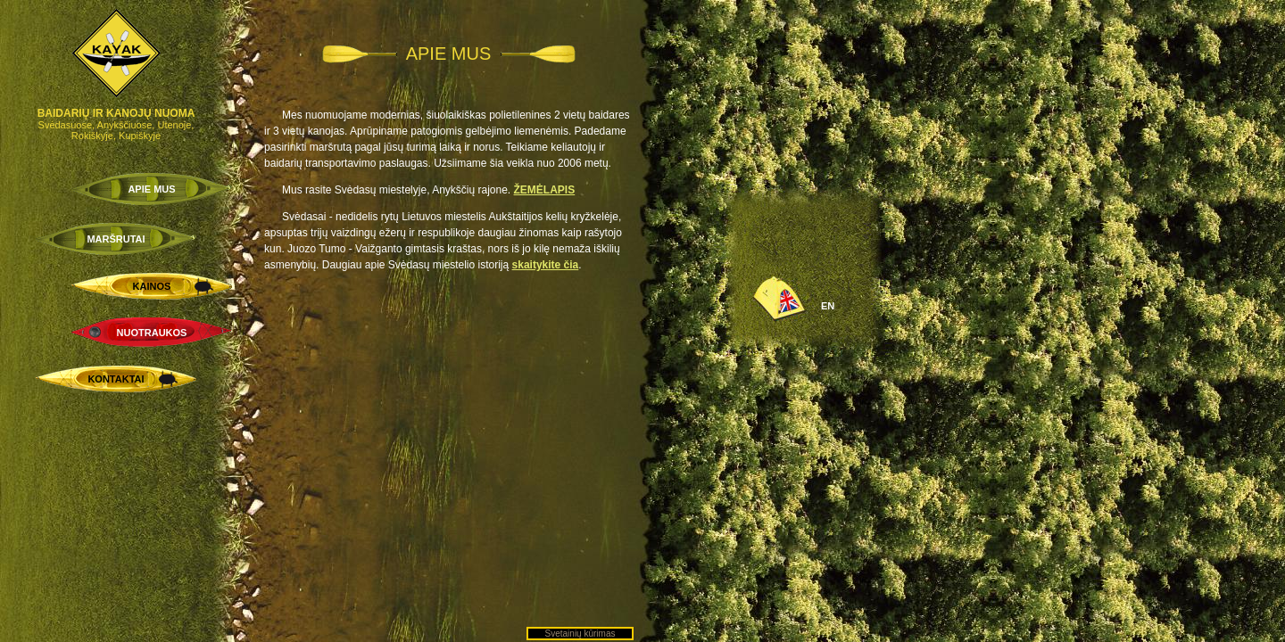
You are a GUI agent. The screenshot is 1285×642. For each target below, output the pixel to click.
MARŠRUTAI (116, 239)
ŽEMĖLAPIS (545, 190)
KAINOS (152, 286)
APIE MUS (151, 189)
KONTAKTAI (115, 379)
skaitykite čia (545, 265)
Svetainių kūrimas (580, 633)
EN (827, 305)
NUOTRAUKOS (152, 332)
